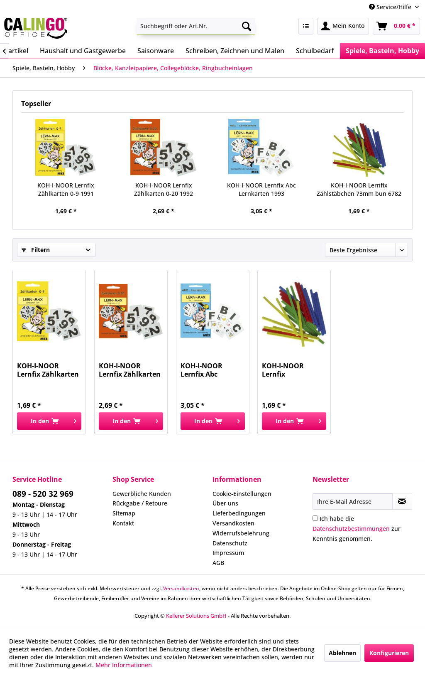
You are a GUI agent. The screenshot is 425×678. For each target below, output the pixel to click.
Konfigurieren (389, 653)
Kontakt (123, 523)
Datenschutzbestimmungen (351, 529)
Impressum (228, 553)
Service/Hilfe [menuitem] (391, 7)
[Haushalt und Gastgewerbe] (83, 51)
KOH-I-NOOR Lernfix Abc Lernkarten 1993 (261, 189)
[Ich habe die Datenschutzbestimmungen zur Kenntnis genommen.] (315, 518)
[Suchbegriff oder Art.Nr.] (196, 26)
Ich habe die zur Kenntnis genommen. (357, 528)
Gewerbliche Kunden (141, 494)
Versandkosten (233, 523)
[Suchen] (246, 26)
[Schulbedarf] (315, 51)
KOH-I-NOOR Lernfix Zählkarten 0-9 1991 (65, 189)
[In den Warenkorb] (49, 421)
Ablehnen (342, 653)
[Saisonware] (156, 51)
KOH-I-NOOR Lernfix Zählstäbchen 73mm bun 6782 (359, 189)
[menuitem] (196, 26)
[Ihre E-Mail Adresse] (353, 501)
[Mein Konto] (343, 26)
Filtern (36, 250)
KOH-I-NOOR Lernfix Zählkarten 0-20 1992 (163, 189)
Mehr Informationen (123, 665)
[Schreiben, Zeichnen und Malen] (235, 51)
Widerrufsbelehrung (240, 533)
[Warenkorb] (396, 26)
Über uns (225, 503)
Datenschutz (229, 543)
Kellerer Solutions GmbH (196, 615)
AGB (218, 563)
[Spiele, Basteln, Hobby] (382, 51)
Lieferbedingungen (239, 513)
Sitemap (123, 513)
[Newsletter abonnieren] (402, 501)
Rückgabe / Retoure (139, 503)
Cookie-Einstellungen (241, 494)
